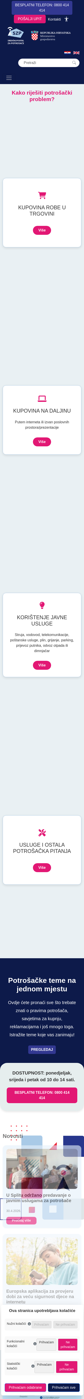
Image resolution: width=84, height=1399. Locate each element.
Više (42, 230)
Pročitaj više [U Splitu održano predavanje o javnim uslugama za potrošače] (21, 1222)
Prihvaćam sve (63, 1387)
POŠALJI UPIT (30, 19)
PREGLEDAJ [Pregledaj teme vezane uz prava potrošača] (42, 1049)
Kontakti (54, 19)
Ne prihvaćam (67, 1344)
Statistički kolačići (20, 1366)
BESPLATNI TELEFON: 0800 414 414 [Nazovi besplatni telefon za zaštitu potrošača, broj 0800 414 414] (42, 1095)
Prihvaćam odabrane (25, 1387)
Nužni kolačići (19, 1323)
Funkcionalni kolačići (22, 1344)
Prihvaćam (46, 1342)
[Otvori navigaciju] (9, 77)
